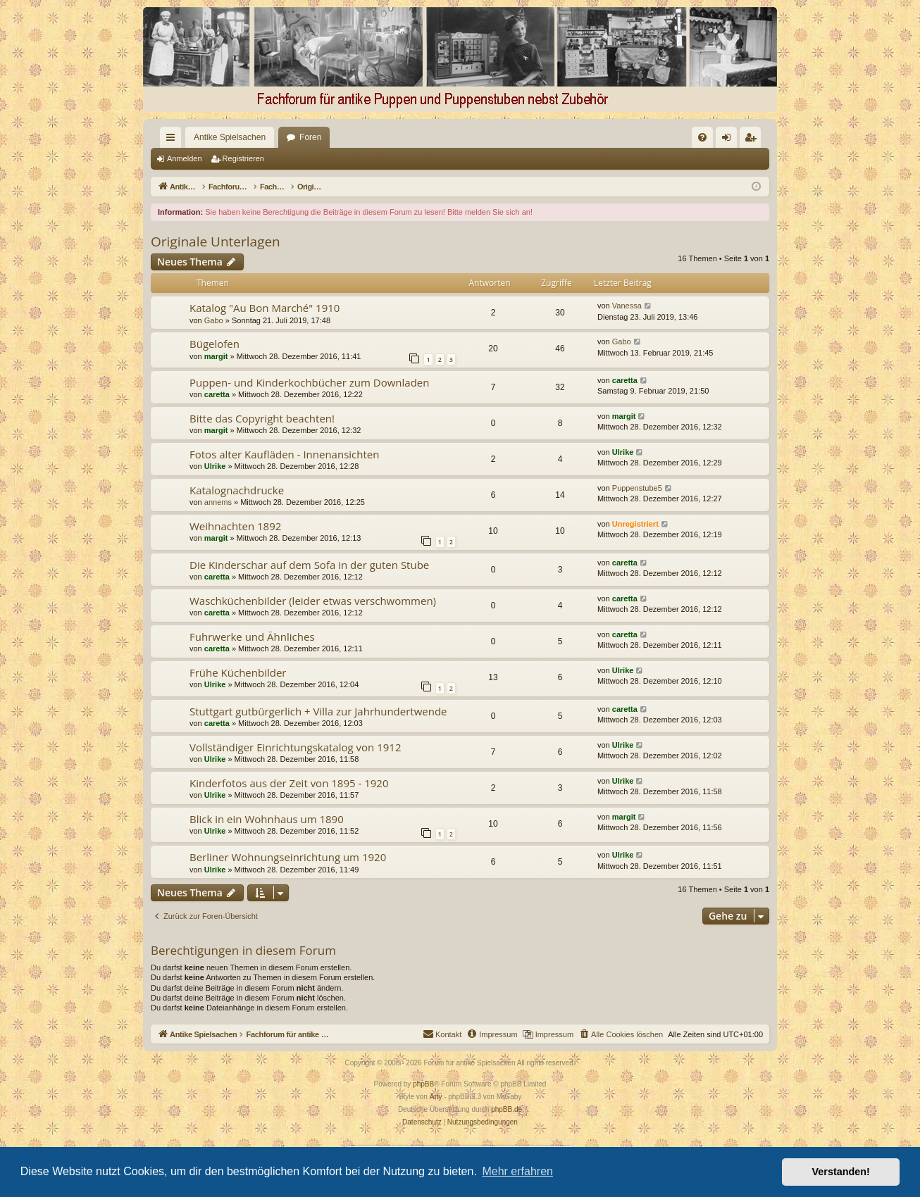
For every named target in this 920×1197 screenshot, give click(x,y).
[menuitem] (557, 137)
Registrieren (243, 158)
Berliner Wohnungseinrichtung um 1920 (287, 857)
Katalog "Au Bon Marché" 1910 (264, 308)
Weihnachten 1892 (235, 526)
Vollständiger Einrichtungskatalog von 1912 (295, 747)
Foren (285, 137)
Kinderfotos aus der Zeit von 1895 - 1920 (288, 783)
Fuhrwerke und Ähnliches (252, 636)
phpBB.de (506, 1109)
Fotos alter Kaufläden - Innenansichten (284, 454)
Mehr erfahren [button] (517, 1171)
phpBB (423, 1084)
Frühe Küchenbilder (237, 672)
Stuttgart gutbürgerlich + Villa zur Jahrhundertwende (318, 711)
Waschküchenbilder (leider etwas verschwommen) (312, 601)
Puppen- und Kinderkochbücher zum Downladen (309, 382)
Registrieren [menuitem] (753, 140)
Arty (436, 1097)
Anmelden (184, 158)
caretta (217, 394)
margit (216, 356)
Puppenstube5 (637, 488)
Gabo (213, 320)
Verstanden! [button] (841, 1171)
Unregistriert (635, 524)
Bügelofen (214, 344)
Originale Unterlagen (215, 241)
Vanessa (627, 305)
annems (218, 502)
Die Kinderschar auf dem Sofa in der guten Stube (309, 565)
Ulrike (215, 466)
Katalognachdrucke (236, 490)
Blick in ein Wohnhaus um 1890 (266, 819)
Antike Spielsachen (204, 137)
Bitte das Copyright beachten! (262, 418)
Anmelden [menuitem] (729, 140)
